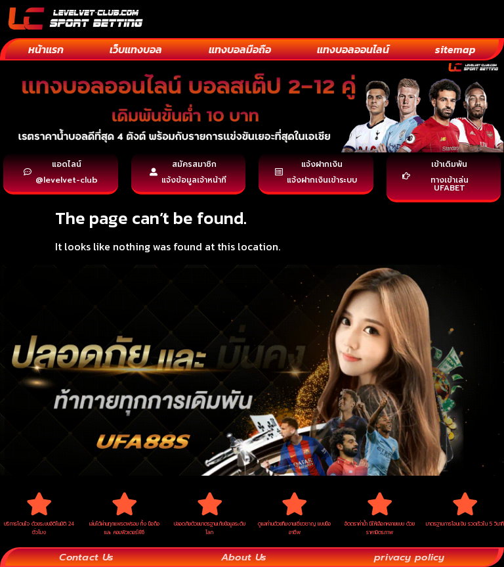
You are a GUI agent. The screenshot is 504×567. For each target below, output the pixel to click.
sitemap (455, 49)
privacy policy (409, 556)
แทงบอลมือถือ (240, 49)
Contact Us (86, 556)
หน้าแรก (46, 49)
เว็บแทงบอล (136, 49)
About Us (243, 556)
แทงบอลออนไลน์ (353, 49)
